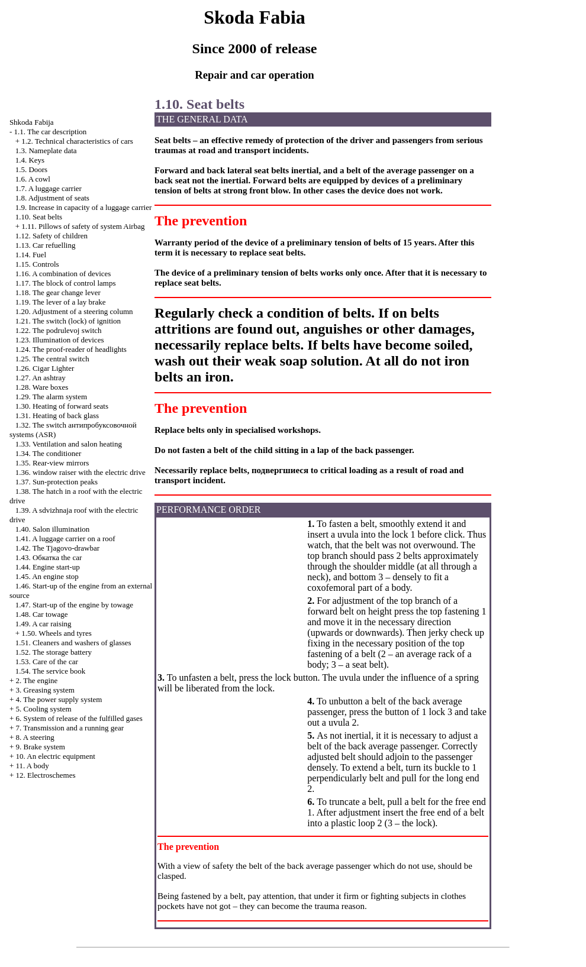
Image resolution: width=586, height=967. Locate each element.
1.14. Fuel (30, 254)
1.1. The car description (50, 131)
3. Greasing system (44, 689)
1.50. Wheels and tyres (56, 633)
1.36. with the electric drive (80, 472)
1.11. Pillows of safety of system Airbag (82, 226)
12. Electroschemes (45, 775)
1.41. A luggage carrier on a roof (65, 538)
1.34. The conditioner (48, 453)
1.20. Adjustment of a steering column (74, 311)
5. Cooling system (43, 708)
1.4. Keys (29, 160)
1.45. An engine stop (47, 576)
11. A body (32, 765)
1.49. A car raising (43, 623)
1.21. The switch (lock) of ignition (68, 320)
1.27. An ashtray (40, 377)
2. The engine (36, 680)
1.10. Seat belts (38, 216)
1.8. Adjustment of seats (52, 197)
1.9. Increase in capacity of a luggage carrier (83, 207)
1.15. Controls (37, 264)
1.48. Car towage (41, 614)
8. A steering (34, 737)
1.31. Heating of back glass (57, 415)
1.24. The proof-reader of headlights (71, 349)
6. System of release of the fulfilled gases (78, 718)
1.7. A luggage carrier (48, 188)
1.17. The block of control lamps (65, 283)
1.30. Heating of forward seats (61, 406)
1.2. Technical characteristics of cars (77, 141)
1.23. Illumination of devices (59, 339)
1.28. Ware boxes (42, 387)
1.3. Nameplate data (46, 150)
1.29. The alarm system (51, 396)
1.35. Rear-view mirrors (52, 462)
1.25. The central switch (52, 358)
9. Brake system (40, 746)
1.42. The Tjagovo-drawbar (57, 548)
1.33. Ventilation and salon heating (68, 443)
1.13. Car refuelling (45, 245)
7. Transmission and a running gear (69, 727)
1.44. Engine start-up (47, 566)
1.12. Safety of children (51, 235)
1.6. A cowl (32, 178)
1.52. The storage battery (53, 652)
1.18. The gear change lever (58, 292)
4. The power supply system (58, 699)
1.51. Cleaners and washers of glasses (73, 642)
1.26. (45, 368)
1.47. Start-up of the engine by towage (74, 604)
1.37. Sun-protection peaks (56, 481)
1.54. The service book (50, 671)
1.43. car (48, 557)
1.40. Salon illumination (52, 529)
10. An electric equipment (55, 756)
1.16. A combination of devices (63, 273)
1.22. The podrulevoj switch (58, 330)
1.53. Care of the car (46, 661)
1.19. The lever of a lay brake (60, 301)
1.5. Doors (31, 169)
